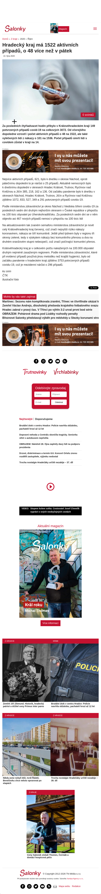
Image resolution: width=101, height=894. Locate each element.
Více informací (50, 623)
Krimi (55, 641)
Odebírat (59, 402)
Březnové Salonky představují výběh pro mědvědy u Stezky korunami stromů (50, 317)
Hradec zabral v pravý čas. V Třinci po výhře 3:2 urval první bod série (47, 309)
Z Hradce (9, 641)
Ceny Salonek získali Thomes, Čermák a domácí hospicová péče (48, 856)
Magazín (63, 29)
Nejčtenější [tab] (25, 419)
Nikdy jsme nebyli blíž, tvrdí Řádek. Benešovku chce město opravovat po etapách (22, 780)
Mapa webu (64, 886)
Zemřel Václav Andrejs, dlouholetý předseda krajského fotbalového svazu (50, 305)
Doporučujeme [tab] (44, 419)
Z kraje (14, 39)
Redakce (76, 886)
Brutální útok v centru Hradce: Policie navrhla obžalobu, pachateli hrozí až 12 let (73, 705)
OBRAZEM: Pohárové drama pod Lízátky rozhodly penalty (40, 313)
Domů (5, 39)
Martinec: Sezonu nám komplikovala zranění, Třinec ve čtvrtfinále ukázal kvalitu (50, 301)
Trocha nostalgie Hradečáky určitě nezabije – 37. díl (46, 462)
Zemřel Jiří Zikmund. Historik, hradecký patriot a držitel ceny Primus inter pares (23, 705)
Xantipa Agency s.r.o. (75, 879)
